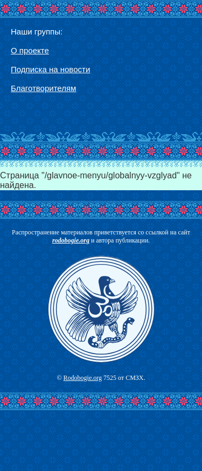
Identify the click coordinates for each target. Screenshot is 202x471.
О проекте (30, 50)
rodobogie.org (70, 240)
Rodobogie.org (83, 378)
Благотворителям (43, 88)
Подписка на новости (50, 69)
